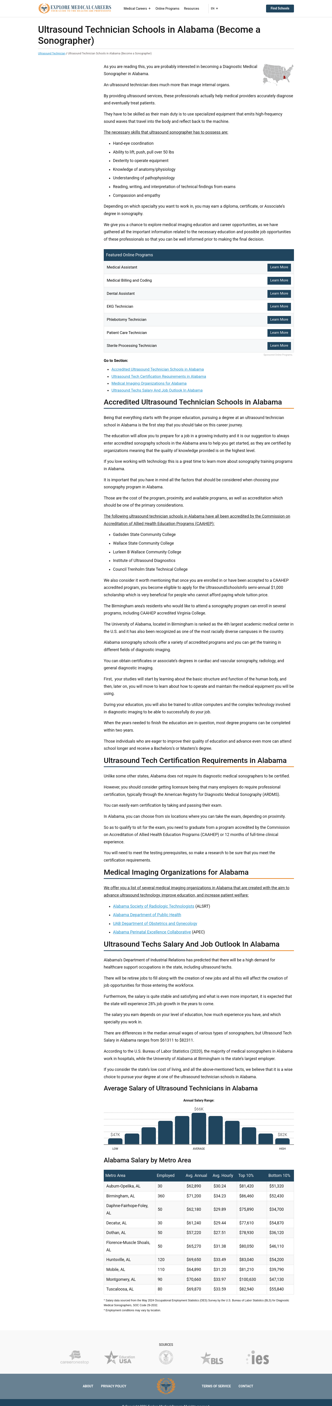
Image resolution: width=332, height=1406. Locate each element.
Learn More (279, 267)
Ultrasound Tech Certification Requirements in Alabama (158, 376)
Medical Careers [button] (139, 8)
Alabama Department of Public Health (147, 915)
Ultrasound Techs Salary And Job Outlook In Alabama (156, 390)
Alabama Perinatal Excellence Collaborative (152, 932)
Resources (194, 8)
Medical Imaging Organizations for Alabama (149, 383)
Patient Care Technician (128, 332)
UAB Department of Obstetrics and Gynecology (155, 923)
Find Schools (280, 8)
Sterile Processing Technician (133, 345)
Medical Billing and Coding (130, 280)
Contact (246, 1386)
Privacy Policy (113, 1386)
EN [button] (216, 8)
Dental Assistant (121, 293)
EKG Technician (121, 306)
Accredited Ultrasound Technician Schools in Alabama (157, 369)
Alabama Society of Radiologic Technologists (153, 906)
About (88, 1386)
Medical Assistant (123, 267)
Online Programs (170, 8)
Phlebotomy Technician (128, 319)
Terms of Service (216, 1386)
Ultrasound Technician (51, 53)
